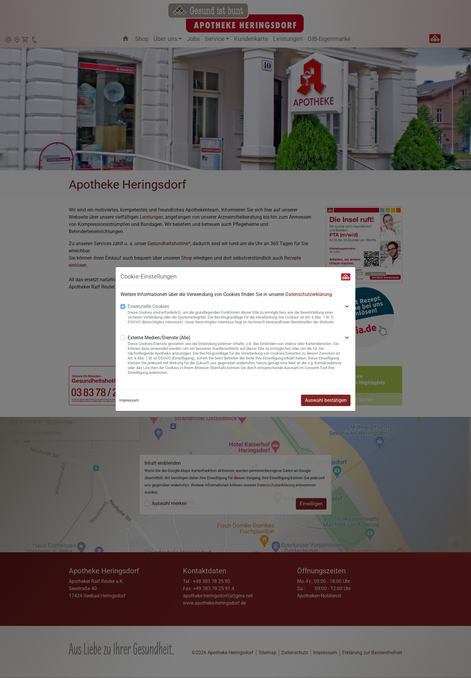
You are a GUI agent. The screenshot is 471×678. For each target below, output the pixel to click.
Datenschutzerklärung (308, 294)
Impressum (129, 400)
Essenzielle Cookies (148, 306)
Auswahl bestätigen (326, 400)
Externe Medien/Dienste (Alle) (159, 338)
